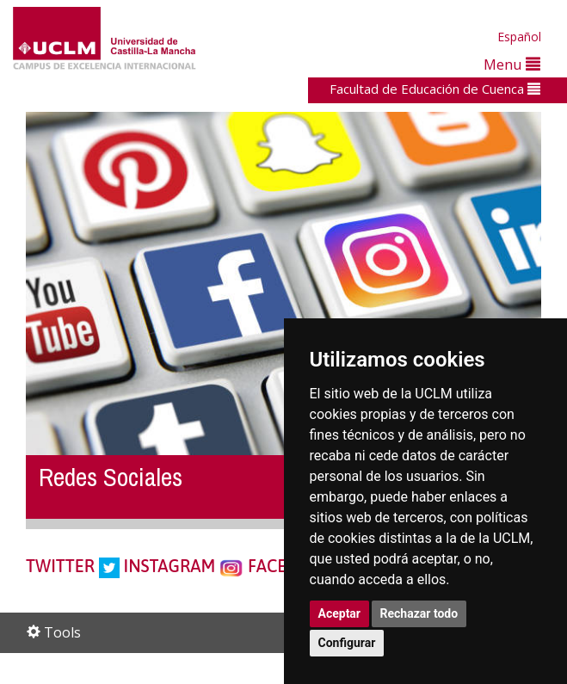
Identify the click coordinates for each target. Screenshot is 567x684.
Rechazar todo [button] (419, 613)
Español (519, 36)
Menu (512, 64)
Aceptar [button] (339, 613)
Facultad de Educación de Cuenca (435, 88)
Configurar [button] (347, 643)
